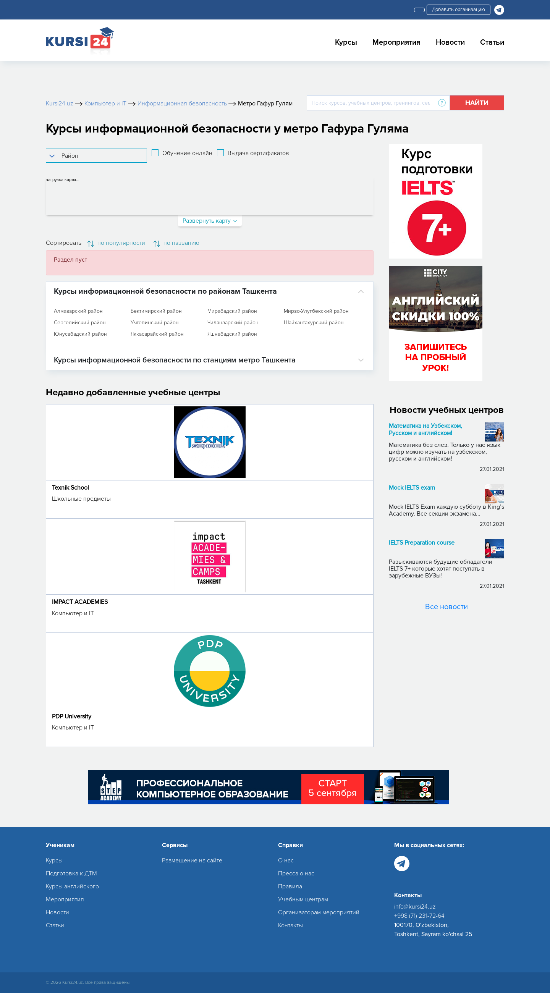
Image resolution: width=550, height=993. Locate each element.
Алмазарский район (78, 311)
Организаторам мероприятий (318, 912)
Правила (290, 886)
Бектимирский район (156, 311)
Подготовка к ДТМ (71, 873)
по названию (176, 243)
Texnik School (70, 488)
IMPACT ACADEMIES (80, 602)
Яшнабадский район (232, 334)
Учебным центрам (303, 899)
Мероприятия (396, 42)
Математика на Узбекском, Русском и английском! (425, 429)
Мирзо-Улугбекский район (316, 311)
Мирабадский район (232, 311)
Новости (450, 42)
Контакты (290, 925)
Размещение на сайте (192, 860)
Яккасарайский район (157, 334)
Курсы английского (72, 886)
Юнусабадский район (80, 334)
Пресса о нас (296, 873)
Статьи (492, 42)
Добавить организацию (458, 9)
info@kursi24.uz (415, 907)
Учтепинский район (155, 322)
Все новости (446, 606)
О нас (286, 860)
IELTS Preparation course (422, 543)
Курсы (346, 42)
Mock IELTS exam (412, 488)
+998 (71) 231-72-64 (419, 916)
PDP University (71, 716)
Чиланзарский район (233, 322)
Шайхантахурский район (314, 322)
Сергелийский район (80, 322)
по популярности (116, 243)
